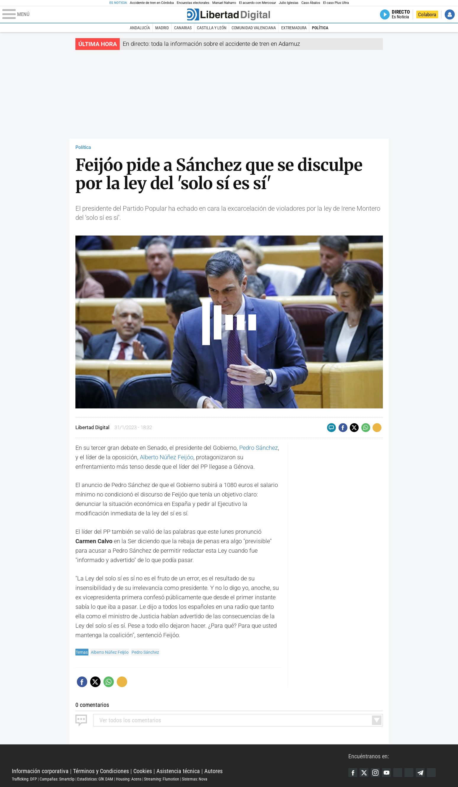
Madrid (162, 27)
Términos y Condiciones (101, 771)
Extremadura (294, 27)
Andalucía (140, 27)
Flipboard (408, 772)
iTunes (431, 772)
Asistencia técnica (178, 771)
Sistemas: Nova (194, 779)
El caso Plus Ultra (336, 3)
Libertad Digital (180, 756)
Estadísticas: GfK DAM (95, 779)
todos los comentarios (130, 720)
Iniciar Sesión (450, 14)
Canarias (183, 27)
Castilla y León (211, 27)
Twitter (364, 772)
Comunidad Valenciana (254, 27)
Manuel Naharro (224, 3)
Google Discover (397, 772)
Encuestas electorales (193, 3)
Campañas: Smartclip (57, 779)
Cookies (142, 771)
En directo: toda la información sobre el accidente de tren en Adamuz (211, 43)
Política (320, 27)
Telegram (420, 772)
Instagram (375, 772)
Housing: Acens (128, 779)
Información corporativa (40, 771)
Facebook (352, 772)
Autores (213, 771)
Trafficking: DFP (24, 779)
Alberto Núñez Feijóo (166, 457)
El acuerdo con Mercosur (257, 3)
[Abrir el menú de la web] (94, 14)
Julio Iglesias (288, 3)
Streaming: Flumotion (161, 779)
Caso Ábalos (310, 3)
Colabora (427, 14)
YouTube (386, 772)
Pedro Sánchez (258, 447)
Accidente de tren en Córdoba (152, 3)
